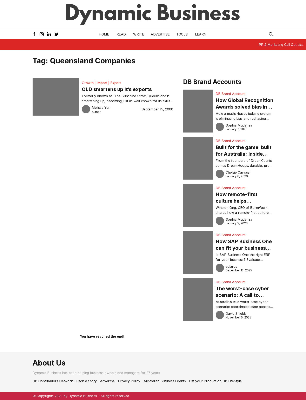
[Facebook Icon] (34, 34)
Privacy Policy (129, 381)
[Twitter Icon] (56, 34)
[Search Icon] (270, 34)
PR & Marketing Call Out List (281, 45)
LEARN (200, 34)
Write (138, 34)
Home (104, 34)
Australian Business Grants (165, 381)
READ (121, 34)
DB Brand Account (230, 94)
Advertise (160, 34)
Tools (182, 34)
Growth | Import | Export (101, 83)
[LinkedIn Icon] (49, 34)
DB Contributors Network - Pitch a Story (65, 381)
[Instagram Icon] (41, 34)
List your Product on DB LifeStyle (215, 381)
